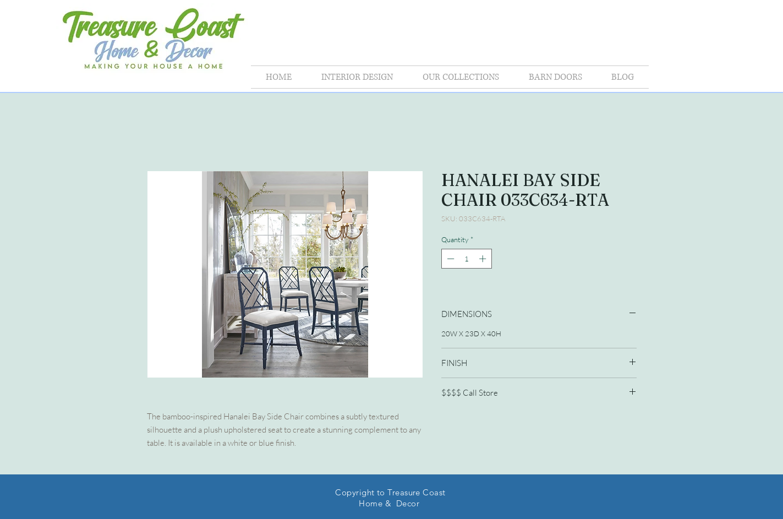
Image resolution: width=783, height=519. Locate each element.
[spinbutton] (466, 258)
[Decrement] (449, 258)
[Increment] (483, 258)
